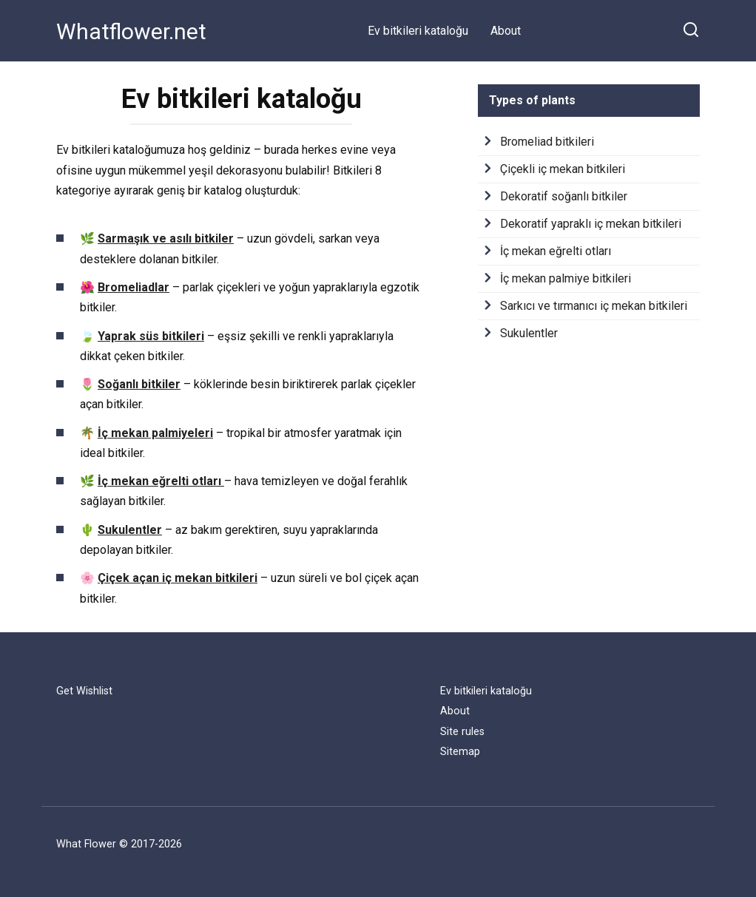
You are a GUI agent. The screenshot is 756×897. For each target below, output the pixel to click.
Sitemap (460, 751)
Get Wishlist (84, 691)
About (505, 31)
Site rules (462, 731)
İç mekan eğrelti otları (555, 251)
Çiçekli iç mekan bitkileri (562, 169)
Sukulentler (529, 333)
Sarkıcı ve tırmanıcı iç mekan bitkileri (593, 306)
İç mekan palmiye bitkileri (565, 278)
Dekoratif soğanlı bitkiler (563, 196)
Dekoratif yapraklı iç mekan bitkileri (590, 224)
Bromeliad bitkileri (547, 142)
